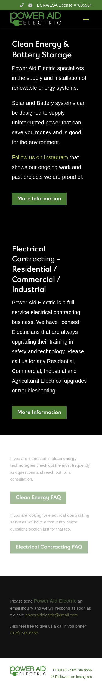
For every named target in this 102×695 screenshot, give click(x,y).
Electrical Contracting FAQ (49, 547)
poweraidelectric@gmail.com (51, 615)
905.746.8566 (81, 670)
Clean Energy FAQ (38, 497)
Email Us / (61, 670)
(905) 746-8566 (24, 633)
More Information (39, 199)
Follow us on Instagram (40, 157)
